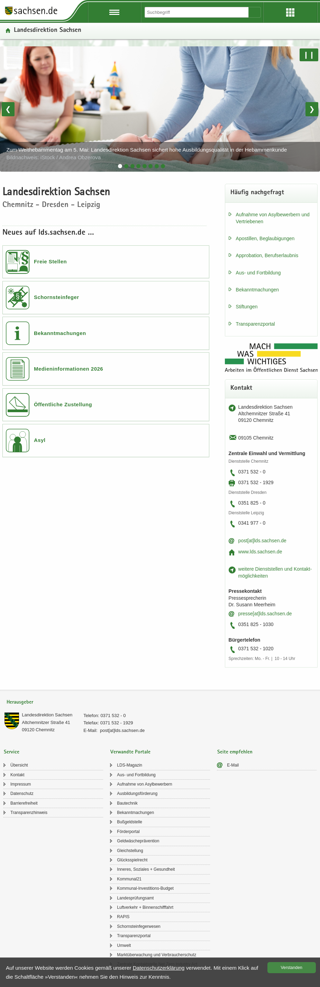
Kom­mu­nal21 (129, 879)
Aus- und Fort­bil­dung (258, 272)
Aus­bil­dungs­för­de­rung (137, 793)
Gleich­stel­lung (130, 850)
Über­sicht (19, 765)
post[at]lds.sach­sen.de (262, 540)
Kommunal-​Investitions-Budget (145, 888)
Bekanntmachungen (60, 333)
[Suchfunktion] (197, 12)
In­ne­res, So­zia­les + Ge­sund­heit (146, 869)
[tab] (120, 166)
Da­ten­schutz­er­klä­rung (159, 968)
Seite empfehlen (235, 752)
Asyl (40, 440)
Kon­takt (17, 774)
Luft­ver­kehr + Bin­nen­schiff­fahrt (145, 907)
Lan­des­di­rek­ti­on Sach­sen (47, 714)
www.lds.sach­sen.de (260, 551)
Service (11, 752)
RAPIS (123, 916)
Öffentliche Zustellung (63, 404)
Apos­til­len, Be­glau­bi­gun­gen (265, 238)
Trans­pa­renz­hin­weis (28, 812)
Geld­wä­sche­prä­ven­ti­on (138, 841)
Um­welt (124, 945)
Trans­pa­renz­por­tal (255, 324)
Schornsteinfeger (56, 297)
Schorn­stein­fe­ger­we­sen (138, 926)
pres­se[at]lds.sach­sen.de (265, 613)
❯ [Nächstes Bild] (312, 109)
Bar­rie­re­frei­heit (24, 803)
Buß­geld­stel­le (129, 822)
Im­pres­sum (20, 784)
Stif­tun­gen (247, 306)
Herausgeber (20, 702)
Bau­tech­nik (127, 803)
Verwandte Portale (130, 752)
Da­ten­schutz (22, 793)
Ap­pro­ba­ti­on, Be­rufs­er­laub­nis (267, 255)
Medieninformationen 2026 (68, 369)
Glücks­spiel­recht (132, 860)
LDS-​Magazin (129, 765)
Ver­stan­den (291, 967)
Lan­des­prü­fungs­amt (135, 898)
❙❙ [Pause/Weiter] (309, 54)
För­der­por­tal (128, 831)
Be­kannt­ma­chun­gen (257, 289)
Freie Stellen (50, 261)
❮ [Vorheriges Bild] (8, 109)
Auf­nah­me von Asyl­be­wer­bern (144, 784)
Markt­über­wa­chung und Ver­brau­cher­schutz (156, 954)
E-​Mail (233, 765)
